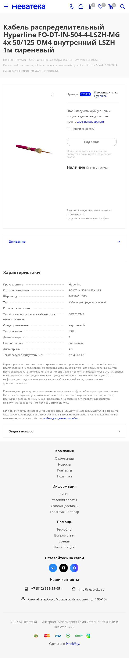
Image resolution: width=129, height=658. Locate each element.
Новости (64, 464)
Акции (64, 494)
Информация (64, 486)
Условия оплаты (64, 500)
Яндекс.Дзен (63, 568)
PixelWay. (73, 643)
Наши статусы (64, 547)
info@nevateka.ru (91, 589)
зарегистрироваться (90, 121)
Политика (64, 476)
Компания (64, 451)
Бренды (64, 541)
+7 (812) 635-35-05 (45, 588)
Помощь (64, 522)
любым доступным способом (61, 418)
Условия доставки (65, 506)
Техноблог (65, 529)
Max (74, 568)
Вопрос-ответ (64, 535)
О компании (64, 458)
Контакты (64, 470)
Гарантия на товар (64, 512)
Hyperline (100, 96)
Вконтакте (53, 568)
